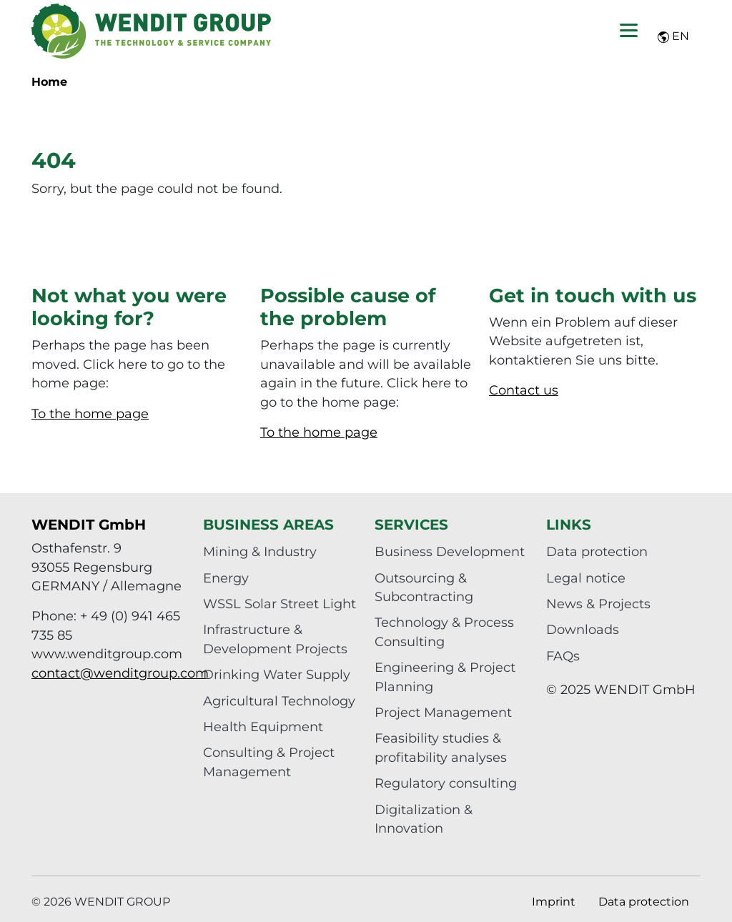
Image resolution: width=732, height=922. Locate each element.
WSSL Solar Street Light (279, 603)
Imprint (553, 901)
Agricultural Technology (279, 700)
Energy (226, 577)
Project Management (443, 712)
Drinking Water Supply (276, 674)
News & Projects (598, 603)
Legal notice (585, 577)
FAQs (563, 655)
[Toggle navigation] (628, 31)
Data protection (597, 551)
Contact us (523, 389)
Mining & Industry (260, 551)
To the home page (90, 413)
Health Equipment (263, 726)
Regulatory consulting (446, 782)
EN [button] (673, 36)
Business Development (450, 551)
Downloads (582, 629)
